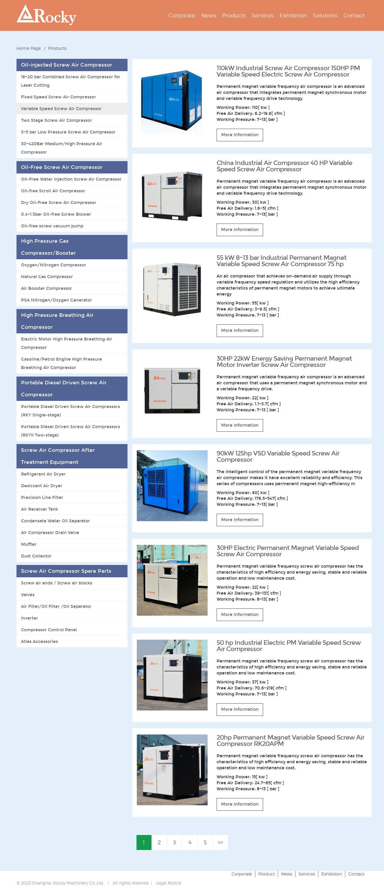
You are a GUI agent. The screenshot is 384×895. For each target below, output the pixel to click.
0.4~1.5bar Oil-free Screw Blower (56, 214)
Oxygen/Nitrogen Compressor (53, 265)
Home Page (28, 48)
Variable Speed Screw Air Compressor (61, 108)
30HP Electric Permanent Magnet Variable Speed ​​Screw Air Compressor (288, 551)
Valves (27, 594)
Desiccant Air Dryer (41, 485)
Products (57, 48)
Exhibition (331, 873)
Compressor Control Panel (49, 629)
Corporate (242, 873)
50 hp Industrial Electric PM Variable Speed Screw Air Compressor (289, 646)
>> (220, 842)
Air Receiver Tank (39, 509)
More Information (240, 134)
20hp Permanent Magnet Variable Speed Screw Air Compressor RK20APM (290, 740)
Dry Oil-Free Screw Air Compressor (58, 202)
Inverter (29, 618)
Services (306, 873)
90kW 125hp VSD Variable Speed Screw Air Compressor (278, 456)
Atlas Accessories (39, 641)
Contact (356, 873)
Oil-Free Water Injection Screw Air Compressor (71, 179)
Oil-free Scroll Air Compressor (53, 190)
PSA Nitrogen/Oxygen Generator (56, 300)
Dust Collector (36, 556)
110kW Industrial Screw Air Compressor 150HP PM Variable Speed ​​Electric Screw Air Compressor (288, 71)
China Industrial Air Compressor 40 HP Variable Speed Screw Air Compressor (284, 166)
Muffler (29, 544)
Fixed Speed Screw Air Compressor (58, 97)
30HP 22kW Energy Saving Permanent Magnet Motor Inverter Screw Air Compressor (284, 361)
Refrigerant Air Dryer (43, 474)
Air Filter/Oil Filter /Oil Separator (56, 606)
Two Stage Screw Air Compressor (56, 120)
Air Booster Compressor (46, 288)
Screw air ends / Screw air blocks (56, 583)
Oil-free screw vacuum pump (52, 226)
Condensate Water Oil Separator (55, 520)
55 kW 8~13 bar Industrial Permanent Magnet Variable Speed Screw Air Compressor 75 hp (281, 261)
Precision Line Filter (42, 497)
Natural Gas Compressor (47, 276)
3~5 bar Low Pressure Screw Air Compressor (68, 132)
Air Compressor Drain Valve (50, 532)
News (286, 873)
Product (266, 873)
